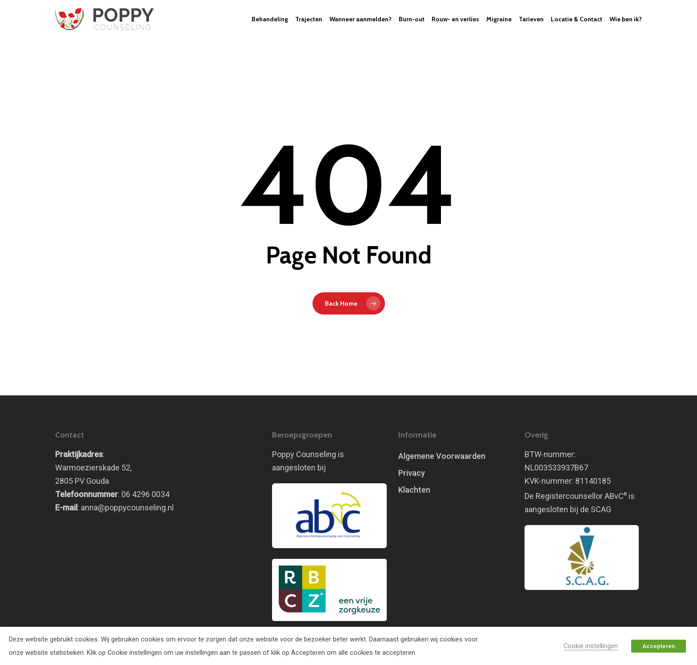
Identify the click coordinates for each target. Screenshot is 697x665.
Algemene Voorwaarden (441, 456)
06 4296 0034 (145, 494)
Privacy (411, 473)
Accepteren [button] (658, 646)
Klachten (414, 489)
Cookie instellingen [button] (591, 646)
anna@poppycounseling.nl (127, 507)
